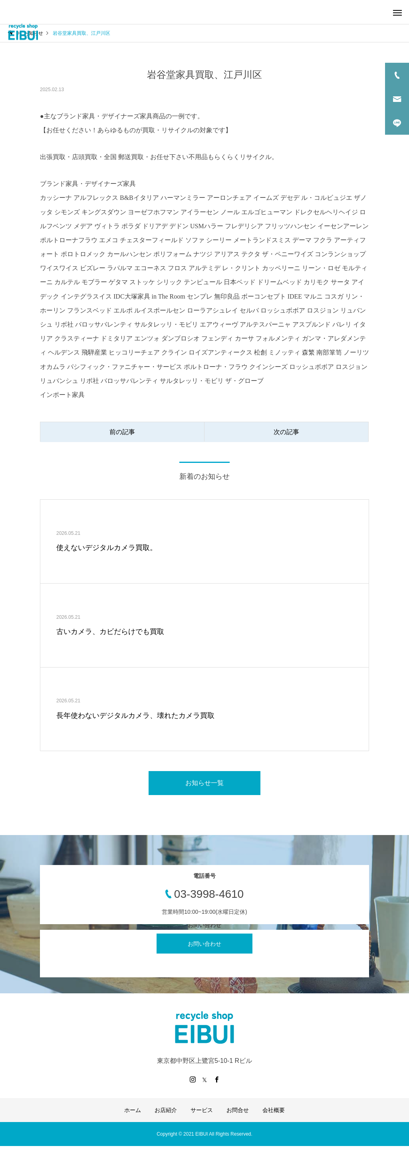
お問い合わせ (204, 943)
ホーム (132, 1110)
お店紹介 (166, 1110)
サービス (202, 1110)
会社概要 (273, 1110)
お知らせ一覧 (204, 782)
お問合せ (237, 1110)
